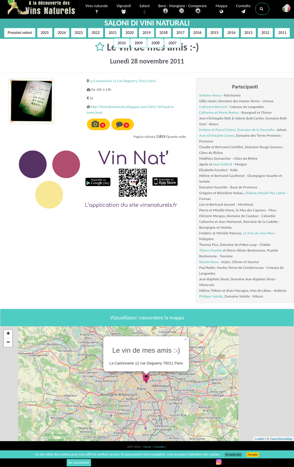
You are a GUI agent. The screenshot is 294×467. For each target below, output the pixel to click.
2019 (146, 32)
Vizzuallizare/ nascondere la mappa (147, 317)
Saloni (145, 9)
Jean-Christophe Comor (216, 135)
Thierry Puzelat (210, 250)
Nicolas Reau (208, 262)
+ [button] (8, 334)
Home (148, 447)
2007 (172, 42)
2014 (231, 32)
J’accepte (252, 454)
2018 (163, 32)
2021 (113, 32)
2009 (138, 42)
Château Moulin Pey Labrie (265, 193)
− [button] (8, 342)
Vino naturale (96, 9)
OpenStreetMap (281, 439)
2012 (265, 32)
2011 (282, 32)
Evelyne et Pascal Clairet (217, 130)
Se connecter (79, 462)
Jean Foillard (222, 164)
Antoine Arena (210, 95)
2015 (214, 32)
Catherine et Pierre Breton (219, 112)
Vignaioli (124, 9)
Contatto (243, 9)
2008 (155, 42)
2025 (45, 32)
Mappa (221, 9)
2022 (96, 32)
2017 (180, 32)
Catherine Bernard (213, 107)
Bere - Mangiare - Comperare (182, 9)
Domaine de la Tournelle (255, 130)
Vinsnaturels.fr (44, 8)
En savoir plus (233, 454)
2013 (248, 32)
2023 (79, 32)
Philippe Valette (211, 296)
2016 (198, 32)
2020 (129, 32)
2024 (62, 32)
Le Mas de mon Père (258, 233)
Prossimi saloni (20, 32)
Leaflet (259, 439)
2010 (121, 42)
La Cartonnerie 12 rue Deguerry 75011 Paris (123, 81)
